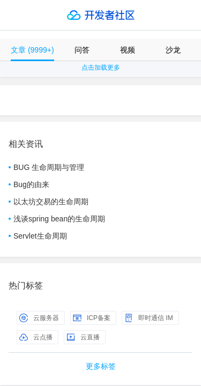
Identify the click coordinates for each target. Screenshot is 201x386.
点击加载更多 (100, 67)
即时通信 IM (148, 318)
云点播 (36, 337)
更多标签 (101, 366)
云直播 (83, 337)
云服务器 (39, 318)
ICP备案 (91, 318)
